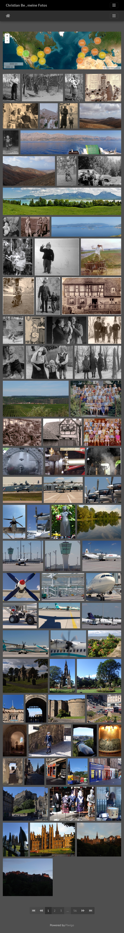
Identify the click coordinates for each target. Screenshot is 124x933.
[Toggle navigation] (114, 5)
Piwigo (69, 925)
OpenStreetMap (113, 68)
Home (8, 16)
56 (75, 910)
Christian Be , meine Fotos (26, 5)
